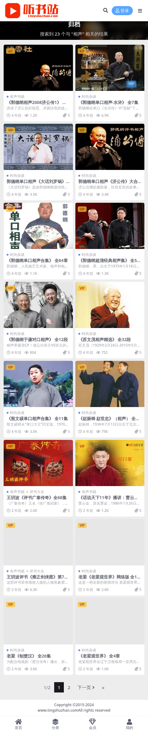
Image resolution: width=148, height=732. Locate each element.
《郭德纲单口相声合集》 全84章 (37, 260)
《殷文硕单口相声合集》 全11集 (37, 418)
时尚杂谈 (89, 96)
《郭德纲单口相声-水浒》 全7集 (108, 102)
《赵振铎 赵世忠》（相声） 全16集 (109, 421)
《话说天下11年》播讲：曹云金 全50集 (108, 500)
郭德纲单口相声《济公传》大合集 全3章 (108, 183)
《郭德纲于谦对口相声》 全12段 (37, 339)
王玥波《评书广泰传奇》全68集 (37, 497)
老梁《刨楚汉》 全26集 (29, 656)
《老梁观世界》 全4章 (99, 656)
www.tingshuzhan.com (58, 710)
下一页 (86, 687)
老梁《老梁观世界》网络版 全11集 (109, 579)
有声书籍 (17, 96)
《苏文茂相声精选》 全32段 (104, 339)
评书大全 (37, 491)
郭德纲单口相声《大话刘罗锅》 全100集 (36, 183)
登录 (122, 11)
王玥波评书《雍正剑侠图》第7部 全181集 (37, 579)
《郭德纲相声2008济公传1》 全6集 (38, 104)
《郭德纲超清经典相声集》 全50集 (109, 262)
